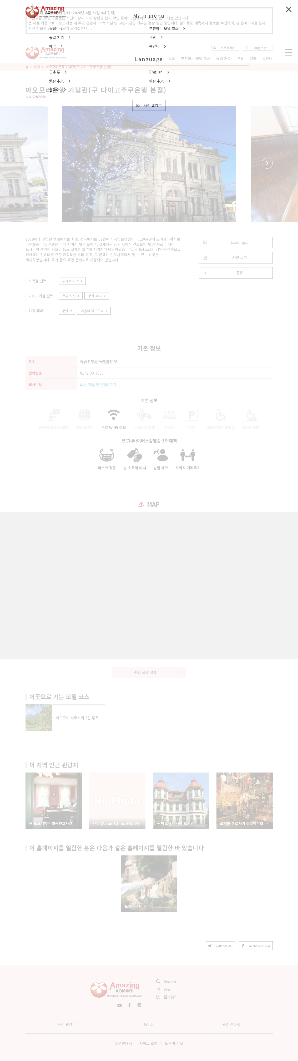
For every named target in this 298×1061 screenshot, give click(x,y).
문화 (67, 310)
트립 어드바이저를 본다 (98, 384)
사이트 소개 (148, 1043)
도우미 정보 (174, 1043)
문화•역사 (97, 295)
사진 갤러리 (67, 1024)
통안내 (267, 58)
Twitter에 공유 (220, 946)
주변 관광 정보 (158, 672)
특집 (171, 58)
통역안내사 (123, 1043)
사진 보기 (225, 257)
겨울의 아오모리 (94, 310)
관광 (37, 67)
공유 (223, 272)
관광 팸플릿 (231, 1024)
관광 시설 (71, 295)
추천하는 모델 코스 (195, 58)
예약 (253, 58)
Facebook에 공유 (255, 946)
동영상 (149, 1024)
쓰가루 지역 (72, 280)
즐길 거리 (223, 58)
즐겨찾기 (167, 997)
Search (166, 981)
